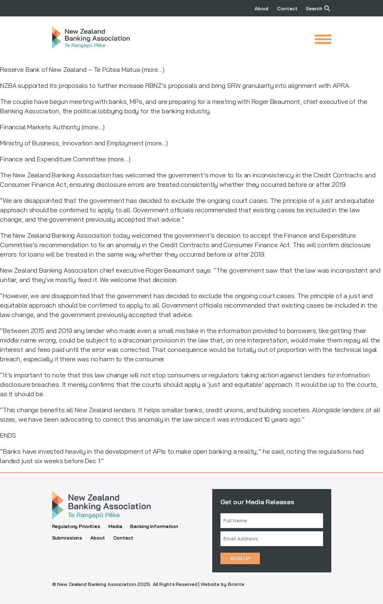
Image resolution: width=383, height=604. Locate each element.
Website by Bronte (222, 584)
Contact (287, 8)
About (262, 8)
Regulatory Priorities (76, 526)
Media (115, 526)
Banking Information (154, 526)
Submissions (67, 538)
